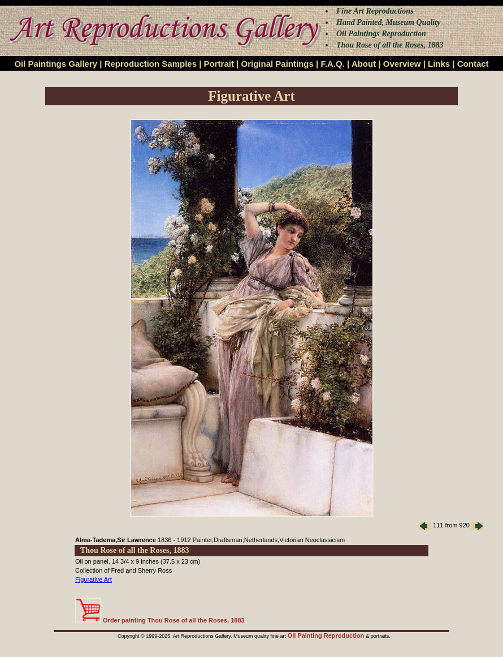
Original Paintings (277, 63)
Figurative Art (93, 579)
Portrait (219, 63)
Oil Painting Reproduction (327, 635)
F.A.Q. (332, 63)
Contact (473, 63)
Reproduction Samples (151, 63)
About (364, 63)
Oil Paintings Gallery (55, 63)
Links (439, 63)
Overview (402, 63)
